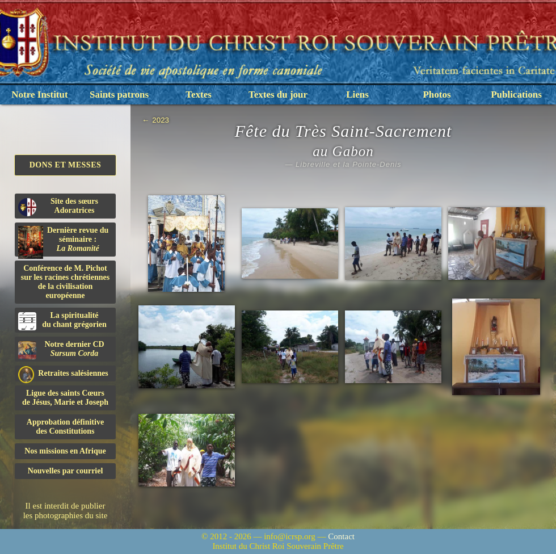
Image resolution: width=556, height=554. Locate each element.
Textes (199, 94)
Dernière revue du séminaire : (63, 241)
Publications (516, 94)
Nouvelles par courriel (65, 471)
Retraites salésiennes (63, 373)
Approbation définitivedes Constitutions (65, 426)
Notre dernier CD (61, 349)
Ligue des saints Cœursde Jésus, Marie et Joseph (65, 397)
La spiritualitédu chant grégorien (62, 320)
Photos (436, 94)
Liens (357, 94)
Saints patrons (119, 94)
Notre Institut (39, 94)
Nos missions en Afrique (65, 451)
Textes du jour (278, 94)
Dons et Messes (66, 165)
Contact (341, 536)
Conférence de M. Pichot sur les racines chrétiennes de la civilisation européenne (65, 282)
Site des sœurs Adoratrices (58, 206)
